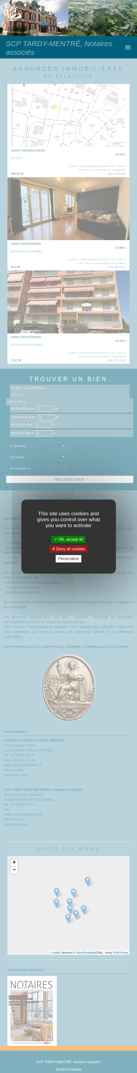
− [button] (14, 870)
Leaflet (56, 952)
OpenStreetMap (85, 952)
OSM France (120, 952)
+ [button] (14, 862)
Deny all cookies (68, 549)
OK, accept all (68, 539)
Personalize (68, 559)
